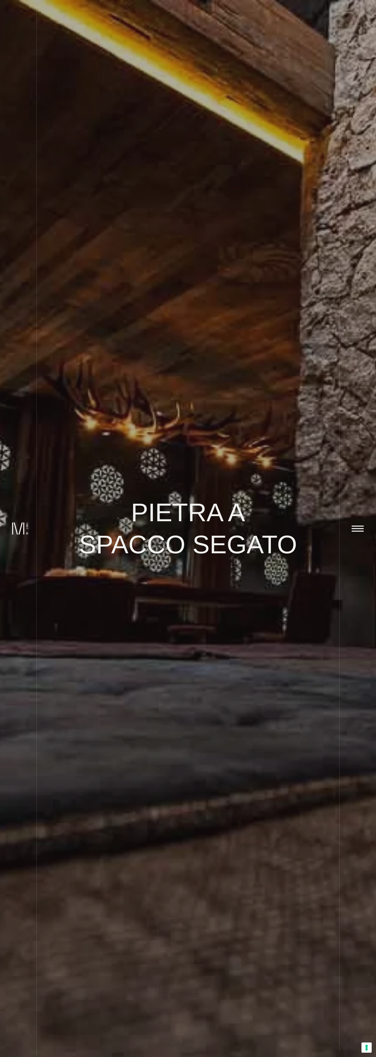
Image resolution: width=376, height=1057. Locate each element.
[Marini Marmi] (18, 528)
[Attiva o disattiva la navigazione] (358, 528)
